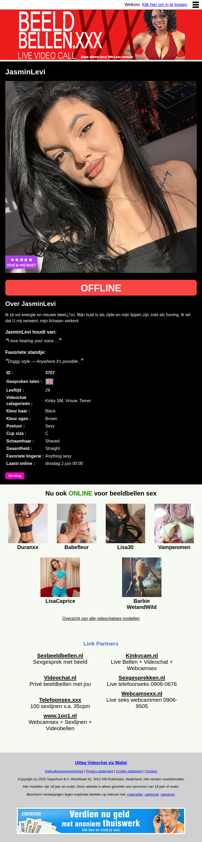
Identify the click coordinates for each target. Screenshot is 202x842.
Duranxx (27, 547)
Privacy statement (99, 771)
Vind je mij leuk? (21, 262)
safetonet (152, 794)
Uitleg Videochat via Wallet (101, 763)
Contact (151, 771)
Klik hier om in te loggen (164, 4)
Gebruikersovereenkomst (64, 771)
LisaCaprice (60, 601)
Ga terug (14, 476)
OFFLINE (101, 288)
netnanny (168, 794)
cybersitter (135, 794)
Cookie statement (129, 771)
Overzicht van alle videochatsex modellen (101, 618)
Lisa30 (125, 547)
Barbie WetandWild (142, 603)
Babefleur (76, 547)
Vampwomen (174, 547)
